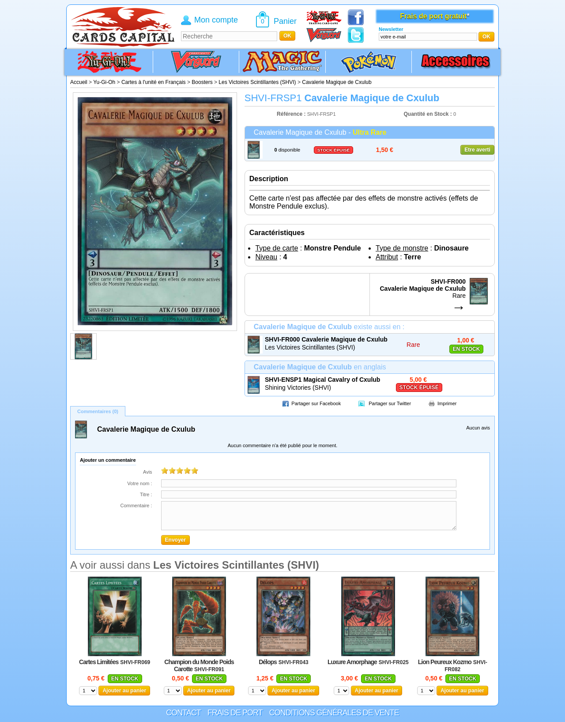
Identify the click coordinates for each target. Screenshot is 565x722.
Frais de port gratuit (433, 16)
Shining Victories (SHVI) (298, 387)
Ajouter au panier (124, 691)
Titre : (146, 494)
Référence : (292, 114)
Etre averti (477, 150)
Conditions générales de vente (334, 712)
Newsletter (391, 29)
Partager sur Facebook (316, 403)
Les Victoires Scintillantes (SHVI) (310, 347)
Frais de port (235, 712)
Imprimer (446, 403)
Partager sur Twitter (390, 403)
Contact (183, 712)
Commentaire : (136, 505)
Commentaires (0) (97, 411)
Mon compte (216, 19)
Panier (285, 21)
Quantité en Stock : (428, 114)
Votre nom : (139, 483)
